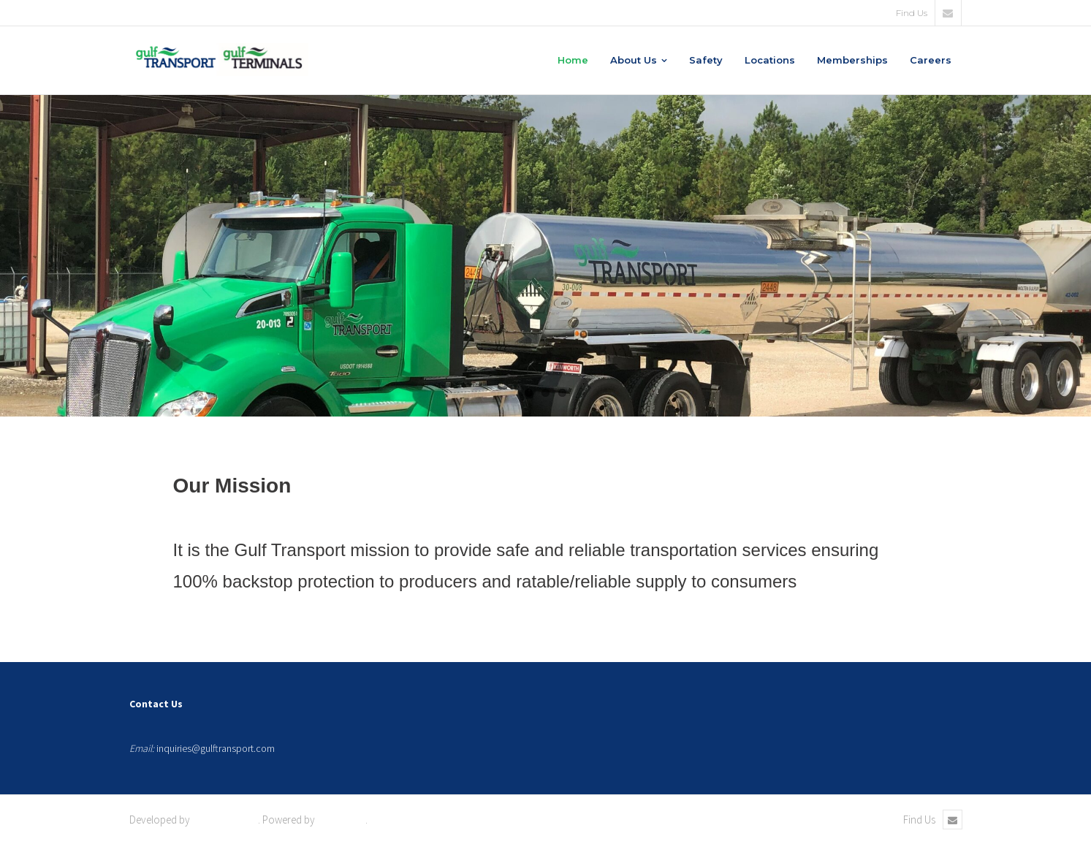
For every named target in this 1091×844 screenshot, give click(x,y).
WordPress (341, 819)
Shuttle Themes (225, 819)
